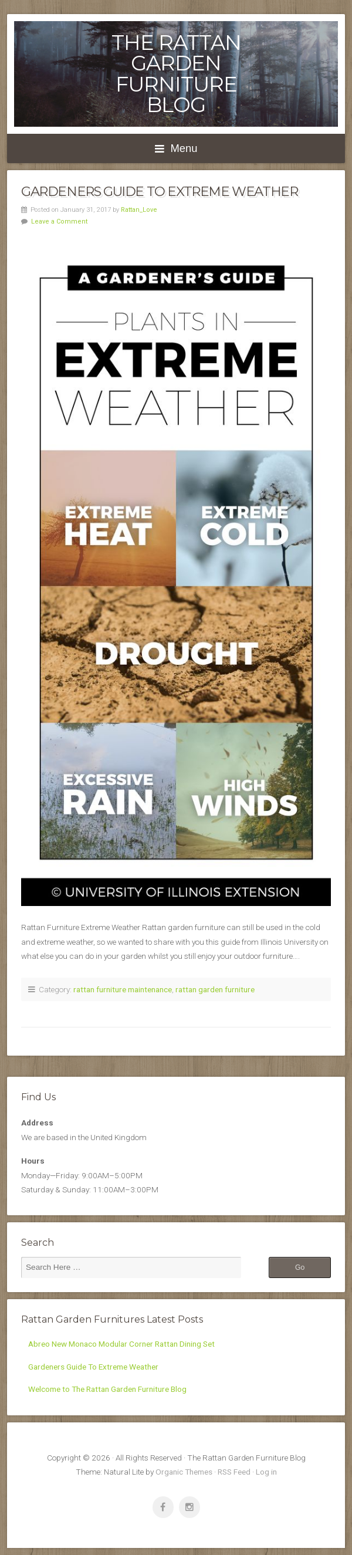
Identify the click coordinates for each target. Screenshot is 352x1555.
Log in (266, 1471)
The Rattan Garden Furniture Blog (176, 73)
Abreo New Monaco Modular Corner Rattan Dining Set (121, 1343)
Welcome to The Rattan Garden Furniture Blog (107, 1389)
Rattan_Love (139, 210)
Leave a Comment (59, 221)
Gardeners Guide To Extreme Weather (159, 191)
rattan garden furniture (215, 989)
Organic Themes (183, 1471)
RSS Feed (234, 1471)
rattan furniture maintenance (122, 989)
